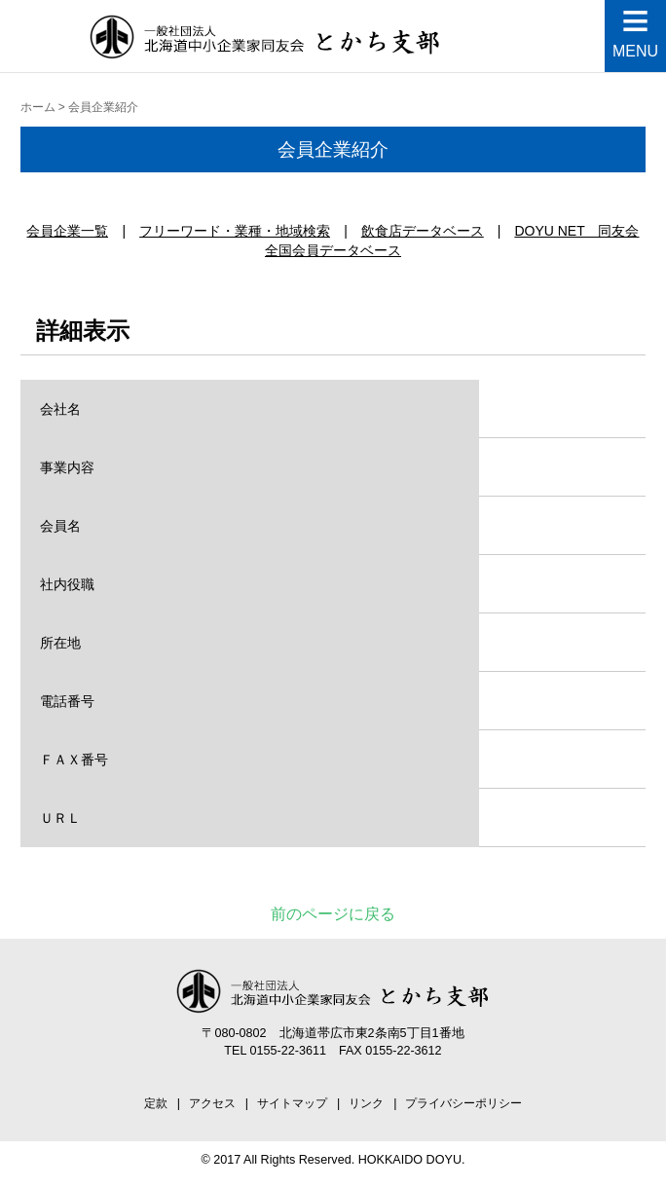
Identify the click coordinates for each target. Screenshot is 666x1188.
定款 (155, 1103)
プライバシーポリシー (463, 1103)
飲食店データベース (422, 231)
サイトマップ (292, 1103)
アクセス (212, 1103)
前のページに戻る (333, 914)
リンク (366, 1103)
